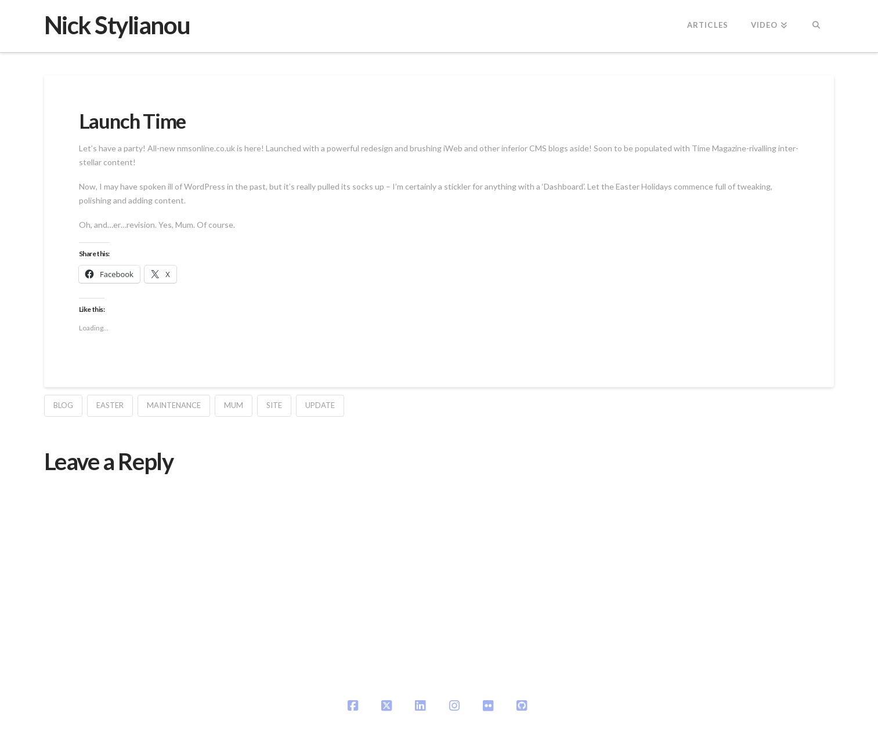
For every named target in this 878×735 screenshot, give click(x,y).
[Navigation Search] (816, 26)
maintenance (174, 405)
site (274, 405)
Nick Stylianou (117, 25)
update (320, 405)
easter (110, 405)
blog (63, 405)
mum (233, 405)
